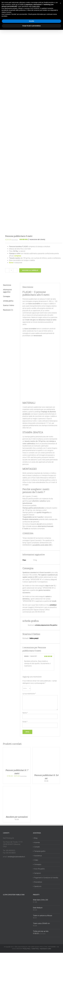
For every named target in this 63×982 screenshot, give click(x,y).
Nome (25, 713)
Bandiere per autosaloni (17, 816)
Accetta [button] (31, 21)
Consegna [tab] (6, 296)
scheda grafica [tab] (8, 301)
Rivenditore (38, 882)
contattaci (52, 605)
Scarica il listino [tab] (8, 305)
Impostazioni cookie (45, 948)
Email (25, 722)
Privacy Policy (26, 948)
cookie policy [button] (36, 6)
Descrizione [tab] (7, 285)
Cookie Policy (35, 948)
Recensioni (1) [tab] (8, 310)
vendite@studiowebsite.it (16, 857)
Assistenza (38, 856)
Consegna (37, 864)
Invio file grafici (39, 869)
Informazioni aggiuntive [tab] (7, 291)
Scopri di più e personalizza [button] (31, 26)
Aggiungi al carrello (30, 270)
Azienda (37, 842)
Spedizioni (37, 886)
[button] (60, 3)
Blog (35, 838)
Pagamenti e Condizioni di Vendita (46, 878)
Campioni (37, 873)
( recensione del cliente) (36, 239)
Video (36, 860)
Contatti (37, 847)
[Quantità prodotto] (11, 270)
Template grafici (39, 851)
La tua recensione (29, 694)
